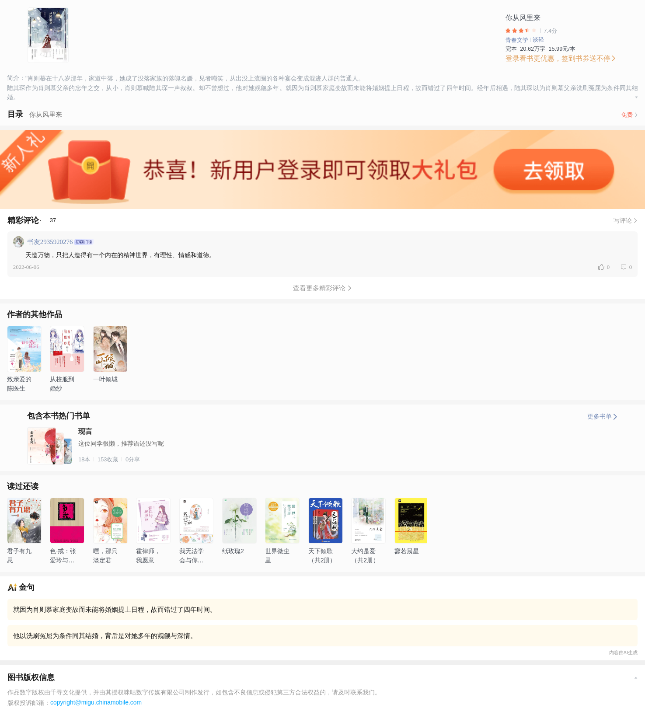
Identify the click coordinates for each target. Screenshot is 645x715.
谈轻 (538, 39)
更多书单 (602, 416)
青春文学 (517, 40)
